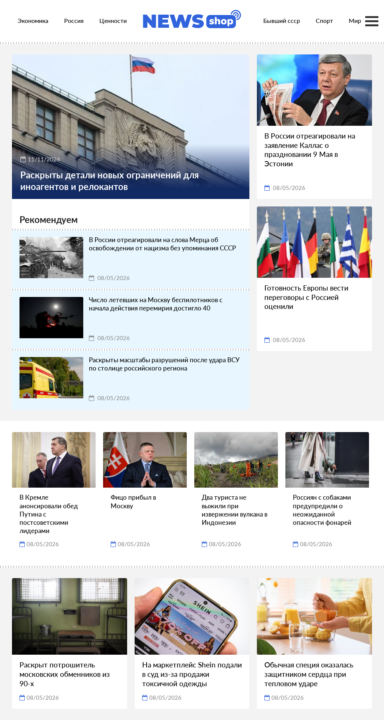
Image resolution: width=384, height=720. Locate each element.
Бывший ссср (281, 20)
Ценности (113, 20)
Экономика (33, 20)
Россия (74, 20)
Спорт (324, 20)
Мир (355, 20)
